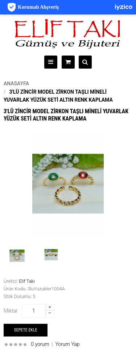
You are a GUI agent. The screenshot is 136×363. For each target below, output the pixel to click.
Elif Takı (27, 281)
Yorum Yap (67, 344)
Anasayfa (16, 83)
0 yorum (40, 344)
